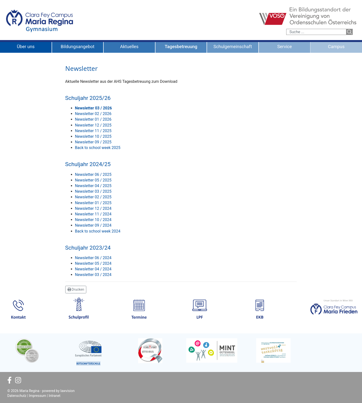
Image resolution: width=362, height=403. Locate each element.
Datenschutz (16, 396)
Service (284, 46)
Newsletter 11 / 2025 (93, 130)
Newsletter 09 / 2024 (93, 225)
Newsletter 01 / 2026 (93, 119)
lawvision (67, 391)
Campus (336, 46)
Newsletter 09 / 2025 (93, 142)
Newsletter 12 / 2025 (93, 125)
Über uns (26, 46)
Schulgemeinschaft (232, 46)
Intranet (54, 396)
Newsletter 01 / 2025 (93, 203)
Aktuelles (129, 46)
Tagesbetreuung (181, 46)
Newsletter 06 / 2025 (93, 174)
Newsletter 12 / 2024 (93, 208)
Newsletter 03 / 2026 (93, 108)
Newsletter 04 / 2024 (93, 269)
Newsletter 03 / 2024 (93, 274)
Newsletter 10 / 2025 (93, 136)
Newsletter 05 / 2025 (93, 180)
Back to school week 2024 (98, 231)
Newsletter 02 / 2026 (93, 113)
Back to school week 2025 (98, 147)
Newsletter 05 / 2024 (93, 263)
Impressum (37, 396)
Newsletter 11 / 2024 (93, 214)
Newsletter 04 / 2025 (93, 185)
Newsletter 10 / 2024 (93, 219)
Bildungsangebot (77, 46)
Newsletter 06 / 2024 (93, 257)
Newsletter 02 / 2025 (93, 197)
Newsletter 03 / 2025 (93, 191)
